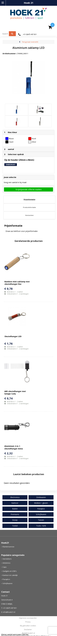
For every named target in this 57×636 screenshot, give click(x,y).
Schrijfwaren (7, 583)
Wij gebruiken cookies (28, 625)
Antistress (6, 563)
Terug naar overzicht (30, 42)
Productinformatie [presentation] (29, 207)
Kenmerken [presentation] (29, 215)
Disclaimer (28, 629)
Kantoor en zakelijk (10, 575)
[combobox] (6, 33)
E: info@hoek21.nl (8, 612)
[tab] (29, 199)
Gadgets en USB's (10, 571)
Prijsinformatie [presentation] (29, 199)
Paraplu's (6, 579)
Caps (5, 567)
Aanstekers (7, 559)
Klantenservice (8, 546)
